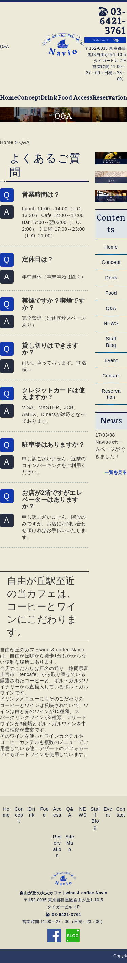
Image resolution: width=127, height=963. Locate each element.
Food (65, 97)
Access (82, 97)
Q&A (24, 142)
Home (8, 97)
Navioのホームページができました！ (110, 449)
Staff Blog (111, 342)
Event (111, 360)
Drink (49, 97)
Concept (29, 97)
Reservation (109, 97)
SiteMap (69, 843)
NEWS (111, 323)
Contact (111, 375)
